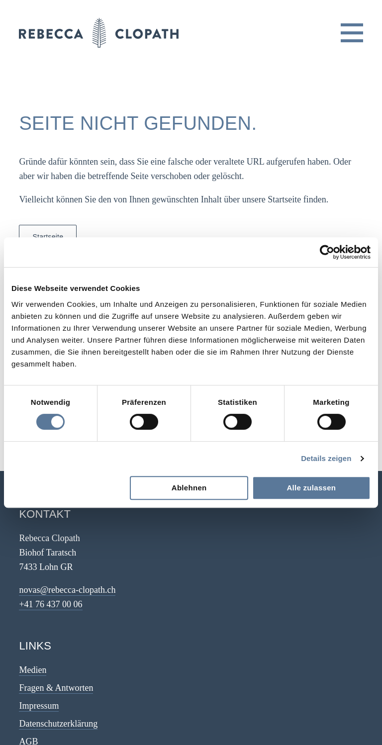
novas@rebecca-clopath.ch (67, 590)
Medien (32, 670)
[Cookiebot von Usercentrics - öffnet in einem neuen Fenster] (327, 252)
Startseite (47, 237)
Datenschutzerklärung (58, 724)
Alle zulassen (311, 487)
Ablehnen (189, 487)
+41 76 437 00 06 (50, 604)
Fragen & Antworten (56, 688)
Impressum (39, 706)
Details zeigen (326, 458)
